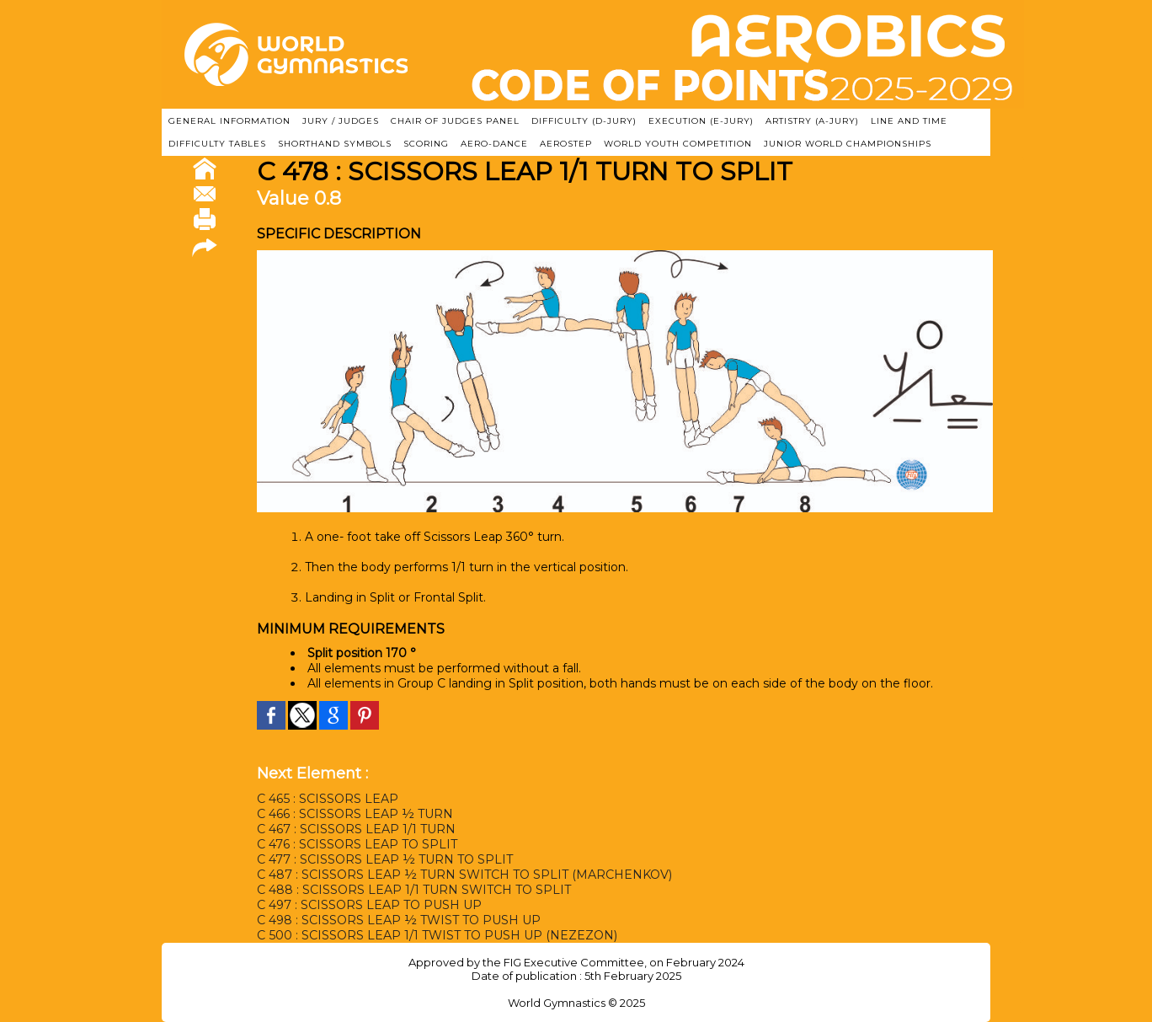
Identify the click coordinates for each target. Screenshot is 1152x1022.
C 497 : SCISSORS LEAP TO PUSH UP (369, 904)
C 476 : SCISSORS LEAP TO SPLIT (357, 844)
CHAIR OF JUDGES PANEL (455, 120)
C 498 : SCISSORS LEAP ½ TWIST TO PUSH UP (399, 920)
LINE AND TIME (909, 120)
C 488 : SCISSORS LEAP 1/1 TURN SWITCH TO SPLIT (414, 889)
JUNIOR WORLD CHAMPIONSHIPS (847, 143)
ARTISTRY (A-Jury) (812, 120)
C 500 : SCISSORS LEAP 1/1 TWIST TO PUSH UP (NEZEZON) (436, 935)
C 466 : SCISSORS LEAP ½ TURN (355, 813)
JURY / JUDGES (340, 120)
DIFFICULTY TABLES (217, 143)
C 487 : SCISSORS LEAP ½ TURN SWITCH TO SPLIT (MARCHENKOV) (464, 874)
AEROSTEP (566, 143)
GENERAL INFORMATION (229, 120)
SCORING (426, 143)
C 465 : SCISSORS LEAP (327, 798)
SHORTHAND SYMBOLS (335, 143)
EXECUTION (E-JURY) (701, 120)
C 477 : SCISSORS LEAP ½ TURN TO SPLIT (385, 859)
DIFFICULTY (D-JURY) (584, 120)
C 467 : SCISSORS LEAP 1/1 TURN (356, 829)
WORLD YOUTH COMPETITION (678, 143)
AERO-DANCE (494, 143)
